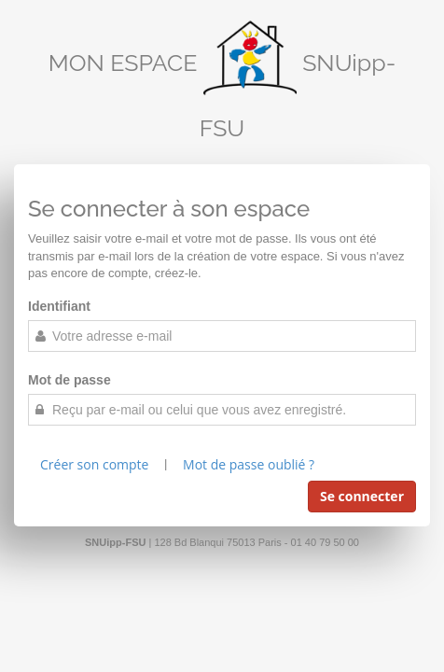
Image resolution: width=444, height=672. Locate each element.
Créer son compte (94, 464)
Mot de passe (69, 379)
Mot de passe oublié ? (248, 464)
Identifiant (59, 306)
